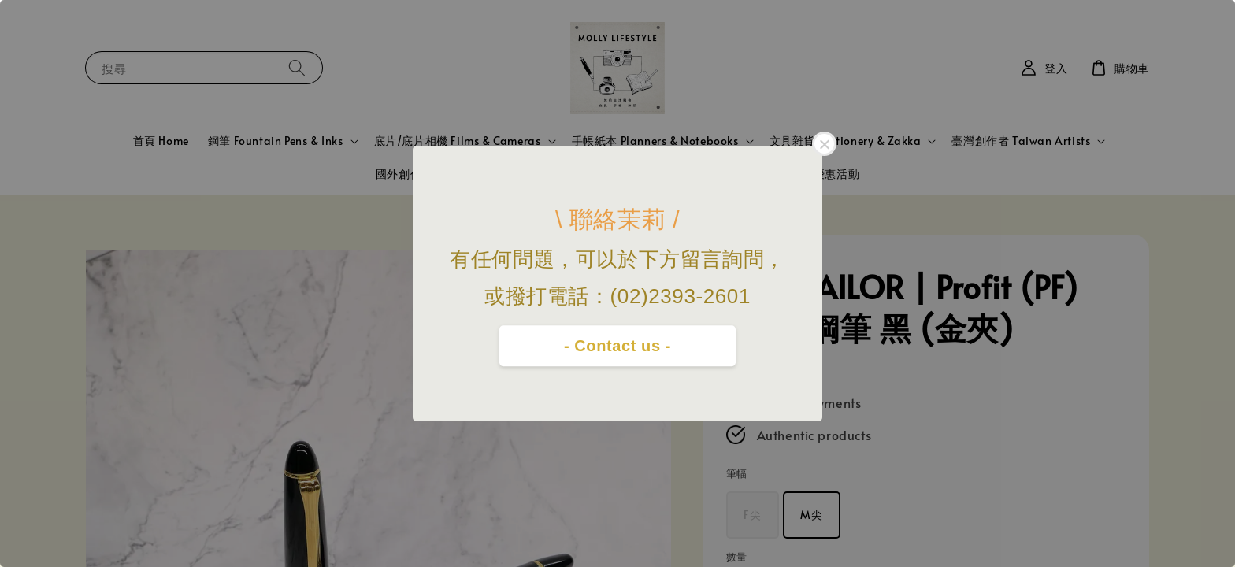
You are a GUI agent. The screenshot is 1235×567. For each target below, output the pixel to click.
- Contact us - (617, 345)
